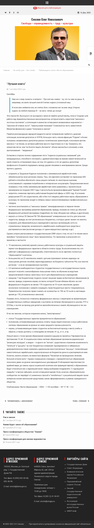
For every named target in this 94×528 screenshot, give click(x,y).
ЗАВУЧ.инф (71, 511)
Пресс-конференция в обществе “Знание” (22, 432)
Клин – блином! (80, 401)
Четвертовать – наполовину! (20, 401)
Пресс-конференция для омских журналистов (24, 439)
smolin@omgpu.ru (47, 501)
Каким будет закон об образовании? (20, 424)
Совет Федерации (75, 468)
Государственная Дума (77, 464)
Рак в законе (9, 417)
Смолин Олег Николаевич (47, 19)
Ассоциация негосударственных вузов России (75, 504)
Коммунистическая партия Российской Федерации (75, 475)
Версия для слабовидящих (47, 8)
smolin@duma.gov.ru (18, 486)
